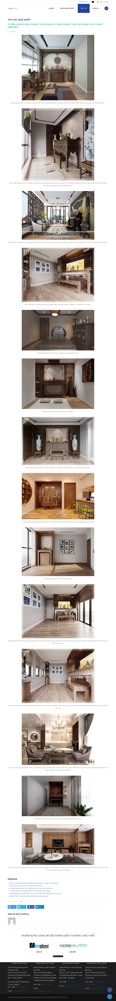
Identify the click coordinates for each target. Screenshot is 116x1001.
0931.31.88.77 (20, 987)
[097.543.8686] (109, 996)
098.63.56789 (98, 982)
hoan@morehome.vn (97, 988)
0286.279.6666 (90, 984)
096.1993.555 (45, 984)
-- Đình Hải (11, 32)
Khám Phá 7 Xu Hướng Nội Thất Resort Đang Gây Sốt (29, 896)
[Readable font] (104, 2)
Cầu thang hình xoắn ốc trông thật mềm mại (26, 886)
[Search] (106, 8)
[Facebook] (109, 989)
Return (21, 901)
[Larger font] (97, 2)
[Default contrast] (90, 2)
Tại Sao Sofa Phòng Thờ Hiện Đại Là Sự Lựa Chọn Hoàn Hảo (31, 888)
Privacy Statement (49, 997)
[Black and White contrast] (93, 2)
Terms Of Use (62, 997)
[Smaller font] (101, 2)
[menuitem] (51, 8)
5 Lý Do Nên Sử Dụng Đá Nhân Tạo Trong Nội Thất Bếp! (30, 891)
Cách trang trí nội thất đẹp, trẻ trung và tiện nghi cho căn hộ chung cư (35, 893)
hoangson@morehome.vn (43, 991)
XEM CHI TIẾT (58, 956)
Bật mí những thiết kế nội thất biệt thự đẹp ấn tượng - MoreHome (34, 883)
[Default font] (107, 2)
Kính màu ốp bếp (27, 997)
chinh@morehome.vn (20, 991)
